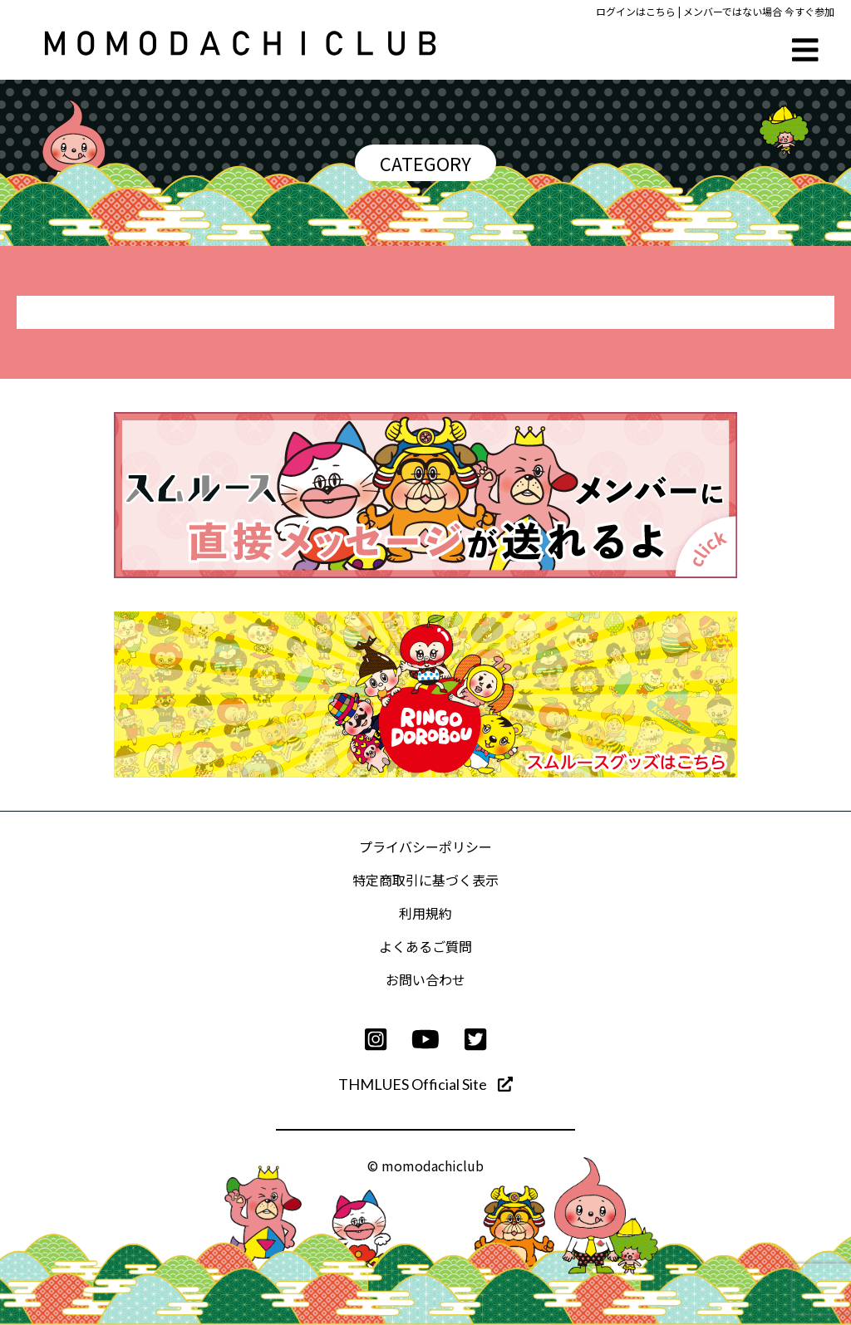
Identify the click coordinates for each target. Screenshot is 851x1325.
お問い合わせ (425, 979)
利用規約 (425, 913)
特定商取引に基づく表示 (425, 880)
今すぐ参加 (809, 11)
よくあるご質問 (425, 946)
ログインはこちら (636, 11)
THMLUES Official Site (425, 1084)
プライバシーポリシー (425, 846)
